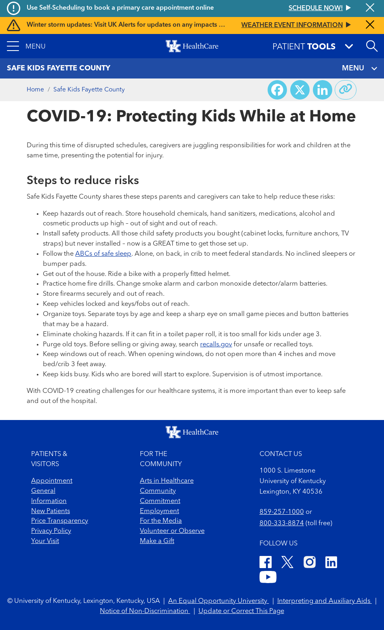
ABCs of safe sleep (103, 253)
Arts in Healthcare (167, 480)
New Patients (50, 511)
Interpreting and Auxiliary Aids (324, 601)
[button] (26, 46)
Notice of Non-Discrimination (145, 611)
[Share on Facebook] (277, 90)
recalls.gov (216, 344)
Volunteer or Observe (172, 531)
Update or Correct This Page (241, 611)
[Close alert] (370, 8)
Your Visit (45, 541)
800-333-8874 (282, 523)
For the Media (161, 521)
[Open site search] (372, 46)
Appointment (51, 480)
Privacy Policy (51, 531)
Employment (159, 511)
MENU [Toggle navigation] (359, 68)
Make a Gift (157, 541)
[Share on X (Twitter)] (300, 90)
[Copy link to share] (346, 90)
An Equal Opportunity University (218, 601)
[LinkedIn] (331, 563)
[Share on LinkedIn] (322, 90)
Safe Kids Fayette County (89, 90)
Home (35, 90)
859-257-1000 (282, 512)
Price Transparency (59, 521)
